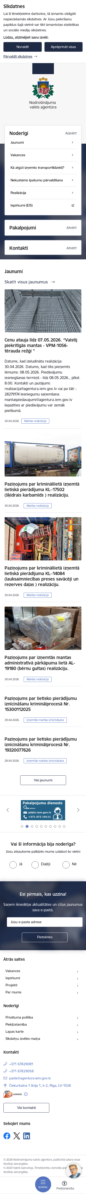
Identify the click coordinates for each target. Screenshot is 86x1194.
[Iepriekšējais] (7, 810)
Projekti (11, 985)
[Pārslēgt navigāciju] (43, 1184)
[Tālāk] (78, 810)
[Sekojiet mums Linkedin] (26, 1135)
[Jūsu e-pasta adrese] (45, 922)
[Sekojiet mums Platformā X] (16, 1135)
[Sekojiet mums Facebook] (6, 1135)
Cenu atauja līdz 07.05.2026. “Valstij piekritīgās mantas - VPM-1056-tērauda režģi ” (41, 345)
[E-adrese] (12, 1094)
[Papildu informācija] (26, 1094)
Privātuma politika (19, 1017)
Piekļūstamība (16, 1024)
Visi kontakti (26, 1107)
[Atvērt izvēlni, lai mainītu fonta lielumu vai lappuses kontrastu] (64, 1186)
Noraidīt (23, 47)
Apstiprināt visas (63, 47)
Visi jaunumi (43, 780)
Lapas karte (15, 1031)
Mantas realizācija (35, 421)
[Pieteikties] (45, 937)
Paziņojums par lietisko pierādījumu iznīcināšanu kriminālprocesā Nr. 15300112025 (41, 704)
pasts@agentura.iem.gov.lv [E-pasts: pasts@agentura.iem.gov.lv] (30, 1078)
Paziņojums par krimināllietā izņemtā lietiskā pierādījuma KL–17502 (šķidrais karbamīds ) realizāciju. (42, 489)
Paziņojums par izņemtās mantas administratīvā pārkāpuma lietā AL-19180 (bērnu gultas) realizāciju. (40, 663)
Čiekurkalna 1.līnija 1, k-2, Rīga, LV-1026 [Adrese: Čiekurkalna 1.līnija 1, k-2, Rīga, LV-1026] (40, 1085)
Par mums (13, 992)
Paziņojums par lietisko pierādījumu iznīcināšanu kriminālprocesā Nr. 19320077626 (41, 744)
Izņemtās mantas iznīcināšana (45, 720)
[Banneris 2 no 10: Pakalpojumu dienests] (43, 810)
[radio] (15, 864)
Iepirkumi (13, 978)
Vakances (13, 971)
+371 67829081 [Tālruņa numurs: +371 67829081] (21, 1064)
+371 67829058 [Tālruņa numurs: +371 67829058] (21, 1071)
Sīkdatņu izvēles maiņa (23, 1038)
